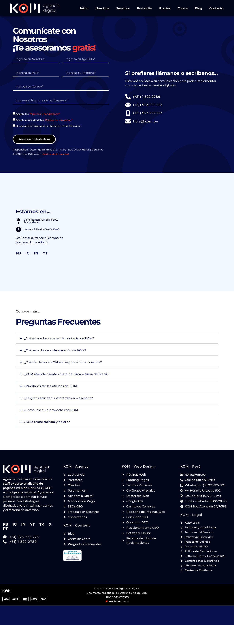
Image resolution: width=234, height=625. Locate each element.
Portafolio (144, 8)
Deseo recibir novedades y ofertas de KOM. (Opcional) (48, 125)
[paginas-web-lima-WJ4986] (36, 59)
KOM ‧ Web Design (139, 466)
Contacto (216, 8)
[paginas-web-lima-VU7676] (14, 119)
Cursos (183, 8)
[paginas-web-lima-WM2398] (86, 59)
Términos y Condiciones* (44, 113)
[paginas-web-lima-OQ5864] (14, 113)
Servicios (123, 8)
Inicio (84, 8)
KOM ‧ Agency (76, 466)
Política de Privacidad (55, 153)
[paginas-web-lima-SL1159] (14, 125)
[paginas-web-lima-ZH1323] (36, 73)
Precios (164, 8)
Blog (198, 8)
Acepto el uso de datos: (44, 119)
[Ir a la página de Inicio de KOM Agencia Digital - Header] (34, 8)
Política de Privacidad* (58, 119)
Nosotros (102, 8)
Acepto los (37, 113)
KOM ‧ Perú (190, 466)
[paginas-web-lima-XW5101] (86, 73)
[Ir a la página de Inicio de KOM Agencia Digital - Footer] (28, 469)
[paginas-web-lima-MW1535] (61, 87)
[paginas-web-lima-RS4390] (61, 100)
